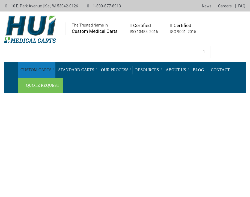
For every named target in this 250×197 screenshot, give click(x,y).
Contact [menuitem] (220, 70)
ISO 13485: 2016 (144, 32)
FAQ (241, 6)
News (207, 6)
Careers (225, 6)
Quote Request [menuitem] (42, 85)
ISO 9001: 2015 (183, 32)
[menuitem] (36, 70)
